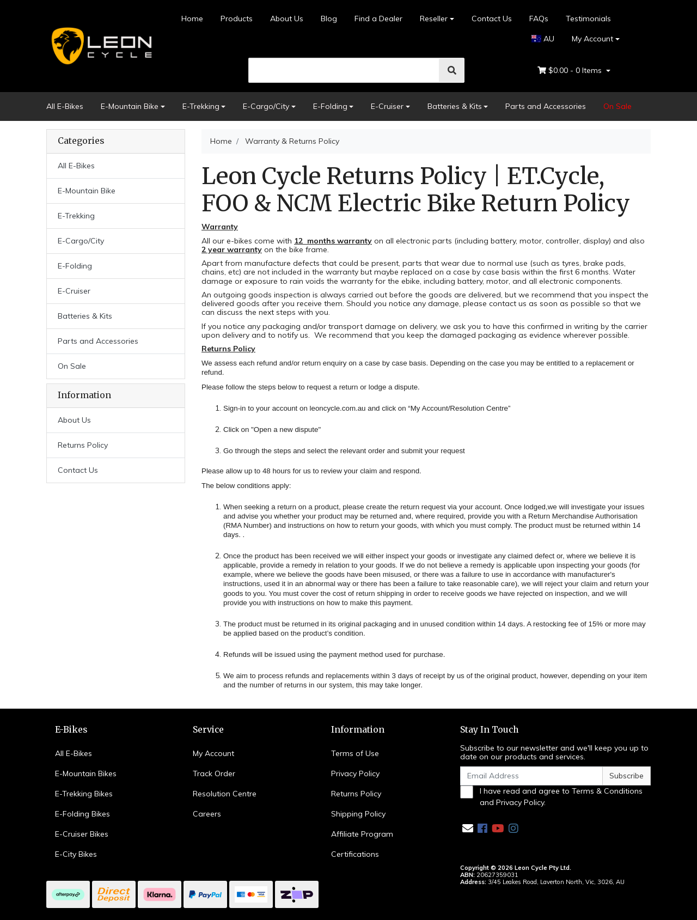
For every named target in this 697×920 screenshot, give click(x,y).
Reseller (434, 18)
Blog (329, 18)
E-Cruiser (387, 106)
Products (237, 18)
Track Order (214, 773)
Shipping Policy (358, 814)
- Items (570, 70)
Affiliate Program (362, 834)
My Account (213, 753)
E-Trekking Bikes (84, 794)
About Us (286, 18)
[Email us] (467, 828)
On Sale (617, 106)
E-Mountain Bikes (86, 773)
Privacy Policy (355, 773)
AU (543, 39)
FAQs (538, 18)
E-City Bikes (76, 854)
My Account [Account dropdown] (592, 39)
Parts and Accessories (545, 106)
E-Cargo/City (266, 106)
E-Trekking (200, 106)
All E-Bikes (64, 106)
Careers (207, 814)
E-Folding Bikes (82, 814)
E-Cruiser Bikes (81, 834)
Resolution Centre (224, 794)
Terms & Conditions (607, 791)
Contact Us (492, 18)
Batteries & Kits (454, 106)
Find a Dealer (378, 18)
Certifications (355, 854)
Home (192, 18)
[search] (344, 70)
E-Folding (330, 106)
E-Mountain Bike (129, 106)
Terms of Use (355, 753)
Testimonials (588, 18)
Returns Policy (83, 445)
